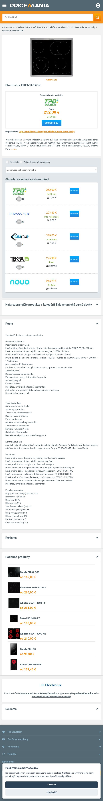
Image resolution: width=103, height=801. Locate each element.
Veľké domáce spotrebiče (44, 27)
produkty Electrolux (83, 693)
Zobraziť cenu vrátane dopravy (37, 162)
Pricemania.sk (8, 27)
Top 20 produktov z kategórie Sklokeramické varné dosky (47, 131)
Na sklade (14, 162)
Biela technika (24, 27)
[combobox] (51, 170)
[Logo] (52, 102)
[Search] (97, 17)
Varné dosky (63, 27)
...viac (13, 149)
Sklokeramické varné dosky (83, 27)
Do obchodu (51, 123)
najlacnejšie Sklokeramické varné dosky (51, 696)
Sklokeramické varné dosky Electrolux (38, 693)
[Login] (98, 6)
